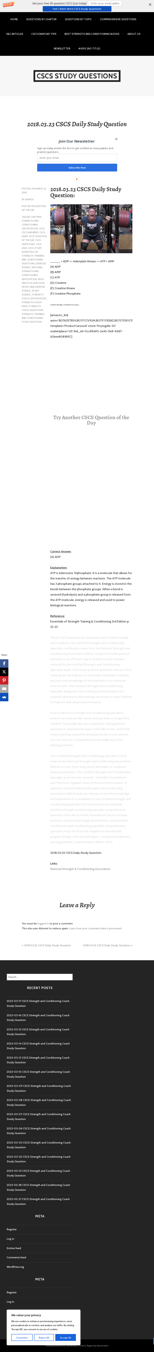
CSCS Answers (30, 232)
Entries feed (14, 1248)
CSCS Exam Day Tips (43, 33)
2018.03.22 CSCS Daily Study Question (47, 945)
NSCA (41, 279)
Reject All (44, 1337)
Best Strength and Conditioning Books (92, 33)
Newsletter (62, 48)
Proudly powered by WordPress (61, 1345)
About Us (134, 33)
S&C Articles (14, 33)
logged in (43, 923)
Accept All (65, 1337)
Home (14, 19)
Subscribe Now (77, 167)
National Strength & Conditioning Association (80, 869)
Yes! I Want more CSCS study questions (77, 8)
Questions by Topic (78, 19)
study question (31, 321)
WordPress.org (15, 1266)
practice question (33, 283)
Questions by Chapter (41, 19)
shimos (29, 199)
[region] (43, 1327)
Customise (22, 1337)
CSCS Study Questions (77, 76)
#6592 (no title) (89, 48)
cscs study (35, 248)
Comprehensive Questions (118, 19)
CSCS (42, 228)
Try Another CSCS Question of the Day (91, 420)
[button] (77, 6)
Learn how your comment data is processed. (95, 928)
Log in (10, 1238)
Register (12, 1229)
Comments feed (16, 1257)
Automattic (102, 1345)
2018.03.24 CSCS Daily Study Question (106, 945)
